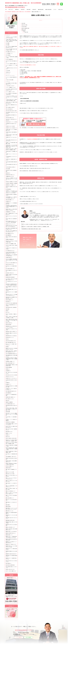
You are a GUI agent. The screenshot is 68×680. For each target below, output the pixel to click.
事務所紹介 (17, 9)
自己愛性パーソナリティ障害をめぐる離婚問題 (11, 420)
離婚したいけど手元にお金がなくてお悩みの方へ (11, 476)
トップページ (8, 35)
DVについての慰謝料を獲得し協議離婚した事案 (11, 57)
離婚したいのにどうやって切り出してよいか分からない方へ (11, 478)
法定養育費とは (8, 370)
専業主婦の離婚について (9, 299)
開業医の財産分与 (8, 467)
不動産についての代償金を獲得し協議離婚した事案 (11, 143)
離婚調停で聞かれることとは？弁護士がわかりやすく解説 (11, 546)
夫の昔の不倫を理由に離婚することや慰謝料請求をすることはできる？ (11, 253)
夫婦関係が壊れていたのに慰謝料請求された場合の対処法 (11, 255)
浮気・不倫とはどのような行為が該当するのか (11, 373)
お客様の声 (34, 9)
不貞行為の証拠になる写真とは (10, 167)
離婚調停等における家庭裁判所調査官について (11, 556)
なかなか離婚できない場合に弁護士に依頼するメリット (11, 84)
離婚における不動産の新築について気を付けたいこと (11, 486)
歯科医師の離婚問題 (9, 367)
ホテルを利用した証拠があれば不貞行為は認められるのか (11, 89)
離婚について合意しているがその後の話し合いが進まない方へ (11, 493)
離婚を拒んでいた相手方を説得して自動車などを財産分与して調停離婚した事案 (35, 226)
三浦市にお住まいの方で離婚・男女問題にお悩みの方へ (11, 103)
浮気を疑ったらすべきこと (10, 376)
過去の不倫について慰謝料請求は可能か (11, 454)
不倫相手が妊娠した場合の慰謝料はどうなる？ (11, 133)
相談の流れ (7, 400)
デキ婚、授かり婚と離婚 (9, 79)
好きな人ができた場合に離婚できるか (11, 262)
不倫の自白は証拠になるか (10, 117)
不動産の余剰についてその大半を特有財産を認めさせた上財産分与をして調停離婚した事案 (11, 146)
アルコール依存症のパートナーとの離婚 (11, 66)
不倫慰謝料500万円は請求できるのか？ (11, 124)
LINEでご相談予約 (28, 637)
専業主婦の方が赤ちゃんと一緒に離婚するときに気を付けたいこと (11, 295)
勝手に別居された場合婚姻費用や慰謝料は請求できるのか (11, 229)
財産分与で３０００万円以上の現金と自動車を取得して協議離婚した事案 (11, 440)
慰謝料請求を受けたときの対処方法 (11, 335)
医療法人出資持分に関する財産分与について (11, 237)
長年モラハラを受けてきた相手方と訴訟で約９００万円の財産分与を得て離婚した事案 (36, 224)
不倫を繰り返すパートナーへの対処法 (11, 121)
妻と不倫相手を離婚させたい (10, 268)
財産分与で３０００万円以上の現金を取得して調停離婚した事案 (11, 443)
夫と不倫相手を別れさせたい (10, 250)
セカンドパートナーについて (10, 75)
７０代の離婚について (9, 53)
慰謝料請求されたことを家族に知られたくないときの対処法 (11, 327)
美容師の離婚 (8, 411)
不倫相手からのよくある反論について (11, 127)
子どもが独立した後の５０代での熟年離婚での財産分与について (11, 279)
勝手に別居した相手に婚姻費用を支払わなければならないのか (11, 231)
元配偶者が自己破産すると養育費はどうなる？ (11, 195)
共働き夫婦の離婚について (10, 199)
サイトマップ (8, 73)
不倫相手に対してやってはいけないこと (11, 138)
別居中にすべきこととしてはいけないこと (11, 216)
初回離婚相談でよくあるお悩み (10, 211)
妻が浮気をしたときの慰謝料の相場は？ (11, 266)
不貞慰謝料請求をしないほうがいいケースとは (11, 157)
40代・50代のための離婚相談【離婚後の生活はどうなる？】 (11, 47)
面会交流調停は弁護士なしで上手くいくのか (11, 567)
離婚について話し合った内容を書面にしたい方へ (11, 496)
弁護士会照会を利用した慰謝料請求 (11, 307)
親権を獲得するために (9, 431)
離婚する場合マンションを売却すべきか (11, 484)
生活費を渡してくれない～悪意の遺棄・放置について (11, 389)
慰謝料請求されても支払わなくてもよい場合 (11, 329)
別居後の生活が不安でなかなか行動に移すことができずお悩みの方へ (11, 226)
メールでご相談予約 (18, 637)
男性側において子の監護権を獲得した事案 (11, 395)
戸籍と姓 (7, 339)
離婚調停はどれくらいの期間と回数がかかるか (11, 549)
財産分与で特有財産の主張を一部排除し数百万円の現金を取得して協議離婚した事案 (11, 448)
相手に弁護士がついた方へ (10, 398)
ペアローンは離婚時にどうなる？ (11, 87)
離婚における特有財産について (10, 491)
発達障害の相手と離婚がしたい (10, 397)
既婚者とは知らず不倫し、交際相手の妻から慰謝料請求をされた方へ (11, 351)
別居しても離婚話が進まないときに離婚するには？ (11, 214)
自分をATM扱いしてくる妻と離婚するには (11, 417)
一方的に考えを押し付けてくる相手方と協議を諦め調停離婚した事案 (11, 100)
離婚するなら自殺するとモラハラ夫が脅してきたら (11, 481)
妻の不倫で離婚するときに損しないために (11, 271)
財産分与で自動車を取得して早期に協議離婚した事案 (11, 452)
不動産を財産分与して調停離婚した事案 (11, 152)
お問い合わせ (60, 9)
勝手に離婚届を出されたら (10, 233)
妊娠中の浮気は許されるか (10, 264)
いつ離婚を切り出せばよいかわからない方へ (11, 68)
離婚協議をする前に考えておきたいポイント (11, 518)
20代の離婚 (7, 43)
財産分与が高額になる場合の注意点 (11, 438)
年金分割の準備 (23, 26)
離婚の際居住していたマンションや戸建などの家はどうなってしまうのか (11, 509)
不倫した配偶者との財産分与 (10, 107)
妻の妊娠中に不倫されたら (10, 272)
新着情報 (7, 346)
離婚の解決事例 (40, 9)
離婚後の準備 (23, 29)
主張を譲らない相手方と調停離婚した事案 (11, 171)
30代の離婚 (7, 44)
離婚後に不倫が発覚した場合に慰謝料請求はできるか (11, 529)
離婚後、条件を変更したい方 (10, 527)
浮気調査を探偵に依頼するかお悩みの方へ (11, 380)
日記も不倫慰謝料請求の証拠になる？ (11, 353)
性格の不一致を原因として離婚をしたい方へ (11, 314)
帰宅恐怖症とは (8, 301)
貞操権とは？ (8, 434)
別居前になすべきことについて (10, 223)
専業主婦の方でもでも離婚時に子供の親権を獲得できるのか (11, 298)
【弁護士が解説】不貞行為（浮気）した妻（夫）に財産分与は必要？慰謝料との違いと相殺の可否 (11, 40)
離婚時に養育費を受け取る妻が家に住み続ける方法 (11, 540)
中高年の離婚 (8, 168)
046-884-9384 (49, 4)
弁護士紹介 (23, 9)
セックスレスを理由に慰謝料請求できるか (11, 78)
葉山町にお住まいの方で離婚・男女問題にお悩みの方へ (11, 427)
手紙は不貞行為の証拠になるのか (11, 340)
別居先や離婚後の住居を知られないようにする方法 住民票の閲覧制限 (11, 222)
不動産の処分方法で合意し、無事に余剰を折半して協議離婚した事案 (11, 149)
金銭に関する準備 (24, 24)
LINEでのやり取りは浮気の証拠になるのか (11, 61)
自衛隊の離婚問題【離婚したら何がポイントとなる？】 (11, 424)
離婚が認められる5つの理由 (10, 473)
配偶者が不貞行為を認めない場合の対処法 (11, 459)
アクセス (54, 9)
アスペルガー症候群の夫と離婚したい (11, 63)
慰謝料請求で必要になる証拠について (11, 331)
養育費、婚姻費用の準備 (25, 28)
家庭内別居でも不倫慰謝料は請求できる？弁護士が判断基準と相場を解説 (11, 284)
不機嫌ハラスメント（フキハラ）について (11, 154)
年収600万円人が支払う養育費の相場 (11, 303)
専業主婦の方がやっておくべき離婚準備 (11, 292)
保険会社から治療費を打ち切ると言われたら (11, 187)
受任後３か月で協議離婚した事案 (11, 243)
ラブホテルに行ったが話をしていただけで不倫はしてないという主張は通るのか (11, 97)
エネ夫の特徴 (8, 70)
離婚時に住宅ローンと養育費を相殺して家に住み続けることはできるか (11, 537)
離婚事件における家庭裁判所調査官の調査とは (11, 513)
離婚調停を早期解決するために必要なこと (11, 552)
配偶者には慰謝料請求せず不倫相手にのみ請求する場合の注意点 (11, 464)
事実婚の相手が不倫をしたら (10, 174)
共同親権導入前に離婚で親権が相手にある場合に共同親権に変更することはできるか (11, 206)
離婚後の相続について (9, 534)
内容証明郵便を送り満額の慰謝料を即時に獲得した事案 (31, 228)
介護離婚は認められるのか (10, 176)
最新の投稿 (25, 32)
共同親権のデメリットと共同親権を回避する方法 (11, 203)
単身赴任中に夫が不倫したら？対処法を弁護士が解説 (11, 241)
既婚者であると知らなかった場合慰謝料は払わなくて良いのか (11, 349)
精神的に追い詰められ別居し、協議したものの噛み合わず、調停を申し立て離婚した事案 (11, 409)
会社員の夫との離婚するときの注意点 (11, 181)
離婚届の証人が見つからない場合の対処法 (11, 525)
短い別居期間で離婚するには (10, 403)
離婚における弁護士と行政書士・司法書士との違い (11, 489)
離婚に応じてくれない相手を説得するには (11, 500)
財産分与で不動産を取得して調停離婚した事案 (11, 446)
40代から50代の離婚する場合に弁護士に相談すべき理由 (11, 49)
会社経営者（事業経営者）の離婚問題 (11, 183)
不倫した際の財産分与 (9, 109)
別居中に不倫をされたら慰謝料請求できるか (11, 219)
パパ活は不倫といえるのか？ (10, 85)
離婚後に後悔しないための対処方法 (11, 531)
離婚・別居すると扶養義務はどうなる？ (11, 470)
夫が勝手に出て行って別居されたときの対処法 (11, 248)
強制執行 (7, 310)
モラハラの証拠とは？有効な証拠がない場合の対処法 (11, 94)
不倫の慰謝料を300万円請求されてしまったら (11, 115)
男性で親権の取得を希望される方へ (11, 391)
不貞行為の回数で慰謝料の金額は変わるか (11, 162)
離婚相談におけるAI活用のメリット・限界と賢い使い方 (11, 542)
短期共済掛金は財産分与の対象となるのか (11, 406)
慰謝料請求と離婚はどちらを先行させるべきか (11, 334)
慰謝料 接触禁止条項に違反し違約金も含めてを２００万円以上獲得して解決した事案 (11, 320)
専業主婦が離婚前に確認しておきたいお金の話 (11, 290)
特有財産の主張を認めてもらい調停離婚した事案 (11, 386)
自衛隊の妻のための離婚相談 (10, 422)
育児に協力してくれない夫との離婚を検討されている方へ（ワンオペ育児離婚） (11, 414)
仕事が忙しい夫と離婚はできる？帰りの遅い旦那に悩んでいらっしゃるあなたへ (11, 179)
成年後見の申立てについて (10, 337)
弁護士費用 (28, 9)
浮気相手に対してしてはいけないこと (11, 378)
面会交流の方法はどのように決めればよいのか (11, 561)
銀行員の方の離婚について (10, 466)
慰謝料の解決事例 (48, 9)
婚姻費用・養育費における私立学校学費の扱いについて (11, 275)
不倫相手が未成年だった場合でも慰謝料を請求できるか (11, 135)
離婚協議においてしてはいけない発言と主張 (11, 515)
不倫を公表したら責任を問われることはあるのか (11, 120)
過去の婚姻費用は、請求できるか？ (11, 456)
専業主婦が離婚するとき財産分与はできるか (11, 287)
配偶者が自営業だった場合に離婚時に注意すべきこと (11, 461)
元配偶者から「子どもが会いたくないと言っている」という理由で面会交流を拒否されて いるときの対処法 (11, 191)
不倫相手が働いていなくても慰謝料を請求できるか (11, 130)
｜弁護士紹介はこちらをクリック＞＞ (46, 220)
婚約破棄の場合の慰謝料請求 (10, 277)
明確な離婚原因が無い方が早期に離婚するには (11, 356)
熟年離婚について (8, 384)
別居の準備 (23, 23)
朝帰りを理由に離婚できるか (10, 363)
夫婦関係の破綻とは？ (9, 257)
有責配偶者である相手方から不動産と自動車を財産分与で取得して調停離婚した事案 (11, 358)
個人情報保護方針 (8, 189)
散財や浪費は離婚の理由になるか (11, 342)
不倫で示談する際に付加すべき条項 (11, 110)
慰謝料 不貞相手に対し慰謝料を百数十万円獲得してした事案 (11, 317)
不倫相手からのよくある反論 (10, 126)
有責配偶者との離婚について (10, 361)
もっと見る (28, 244)
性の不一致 (7, 312)
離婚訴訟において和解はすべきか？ (11, 544)
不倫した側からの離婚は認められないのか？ (11, 105)
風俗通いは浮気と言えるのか (10, 569)
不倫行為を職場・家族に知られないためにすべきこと (11, 140)
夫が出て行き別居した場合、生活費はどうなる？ (11, 246)
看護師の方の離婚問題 (9, 402)
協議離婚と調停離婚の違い (10, 239)
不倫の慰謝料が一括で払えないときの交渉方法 (11, 113)
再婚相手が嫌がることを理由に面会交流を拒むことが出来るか (11, 210)
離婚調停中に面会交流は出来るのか (11, 553)
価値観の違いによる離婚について (11, 184)
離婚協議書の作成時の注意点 (10, 520)
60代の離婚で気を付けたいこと (10, 51)
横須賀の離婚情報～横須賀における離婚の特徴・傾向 (11, 365)
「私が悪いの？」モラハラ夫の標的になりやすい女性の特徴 (11, 37)
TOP (6, 9)
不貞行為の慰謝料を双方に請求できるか (11, 165)
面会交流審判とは (8, 563)
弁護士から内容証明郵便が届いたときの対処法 (11, 305)
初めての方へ (11, 9)
